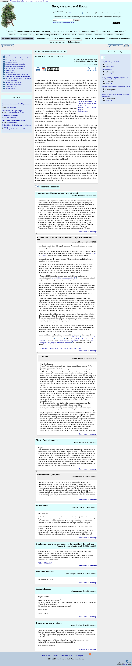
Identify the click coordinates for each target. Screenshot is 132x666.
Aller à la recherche (27, 1)
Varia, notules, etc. (57, 42)
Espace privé (78, 656)
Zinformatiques (75, 42)
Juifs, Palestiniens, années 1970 (110, 62)
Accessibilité (4, 1)
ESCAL (125, 664)
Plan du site (45, 656)
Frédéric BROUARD (45, 563)
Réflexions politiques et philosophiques (17, 38)
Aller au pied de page (41, 1)
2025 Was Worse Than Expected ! (14, 120)
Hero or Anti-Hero (12, 122)
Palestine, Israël (69, 35)
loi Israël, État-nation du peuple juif (63, 278)
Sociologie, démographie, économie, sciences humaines (58, 38)
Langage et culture (88, 31)
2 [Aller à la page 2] (104, 57)
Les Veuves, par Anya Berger (12, 111)
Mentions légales (65, 656)
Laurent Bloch (91, 65)
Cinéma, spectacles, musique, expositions (33, 31)
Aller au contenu (15, 1)
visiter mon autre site (75, 13)
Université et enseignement (119, 38)
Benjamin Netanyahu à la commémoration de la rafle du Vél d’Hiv (87, 103)
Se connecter (8, 46)
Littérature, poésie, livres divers (19, 35)
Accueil (10, 31)
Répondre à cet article (49, 187)
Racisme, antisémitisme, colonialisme (109, 35)
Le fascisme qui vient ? (10, 115)
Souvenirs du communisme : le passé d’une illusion (116, 86)
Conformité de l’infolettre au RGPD (63, 22)
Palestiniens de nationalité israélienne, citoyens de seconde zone (60, 348)
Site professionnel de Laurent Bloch (17, 129)
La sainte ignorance (107, 69)
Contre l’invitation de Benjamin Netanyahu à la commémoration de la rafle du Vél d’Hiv (115, 78)
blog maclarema (11, 107)
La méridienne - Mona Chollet (15, 112)
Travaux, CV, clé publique (95, 38)
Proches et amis (85, 35)
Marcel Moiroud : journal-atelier (48, 35)
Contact (54, 656)
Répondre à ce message (88, 232)
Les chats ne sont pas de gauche (112, 31)
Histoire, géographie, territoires (65, 31)
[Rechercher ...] (115, 45)
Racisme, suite (82, 111)
